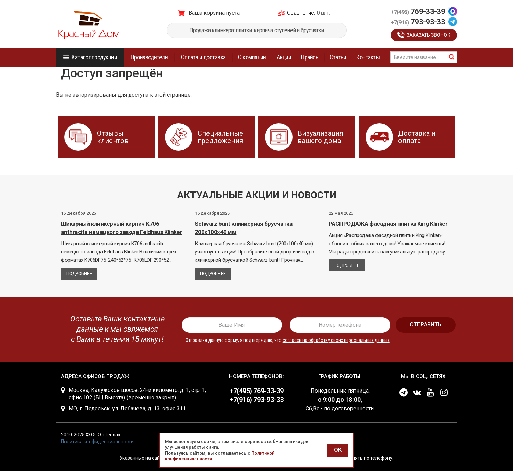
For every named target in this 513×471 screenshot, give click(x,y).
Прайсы (310, 57)
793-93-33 (418, 21)
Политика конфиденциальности (97, 441)
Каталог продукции (94, 57)
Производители (149, 57)
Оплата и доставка (203, 57)
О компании (252, 57)
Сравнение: (301, 13)
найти (451, 57)
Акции (284, 57)
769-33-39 (418, 11)
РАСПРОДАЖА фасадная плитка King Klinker (388, 223)
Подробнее (79, 273)
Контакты (368, 57)
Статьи (338, 57)
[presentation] (115, 329)
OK (338, 450)
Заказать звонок (428, 35)
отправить (425, 324)
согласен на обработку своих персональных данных (336, 340)
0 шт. (323, 13)
